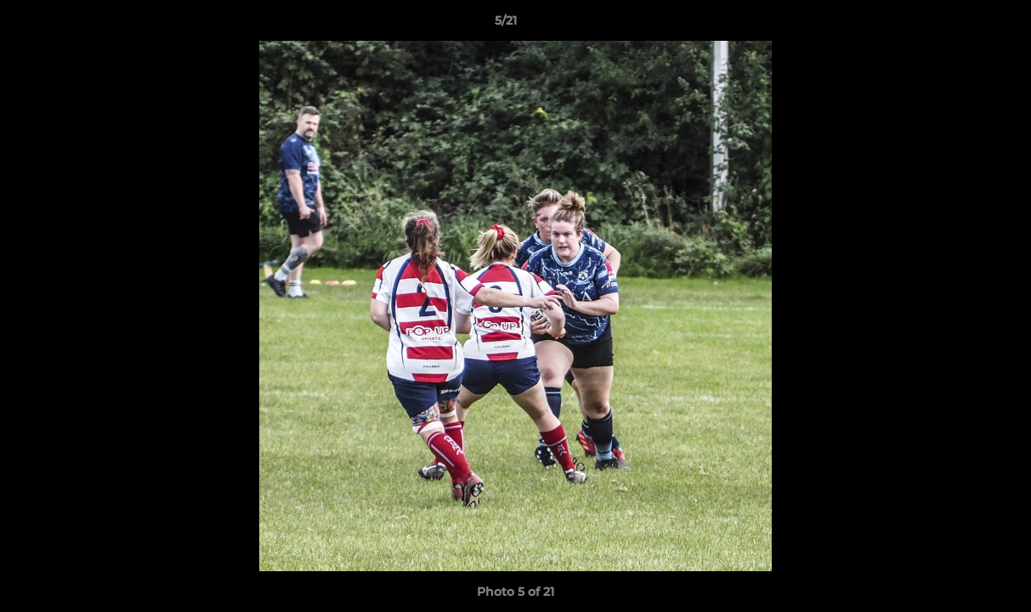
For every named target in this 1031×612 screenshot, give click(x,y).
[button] (959, 24)
